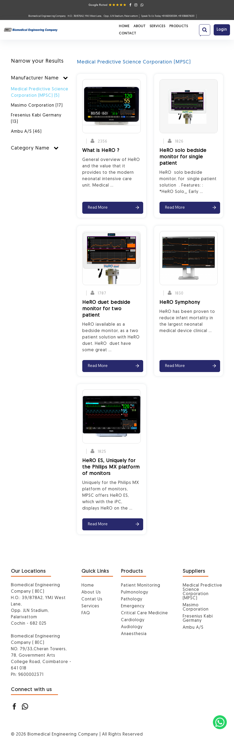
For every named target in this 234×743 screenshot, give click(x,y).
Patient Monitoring (140, 585)
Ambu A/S (26, 132)
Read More (98, 208)
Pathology (131, 599)
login (222, 28)
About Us (91, 592)
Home (73, 28)
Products (127, 28)
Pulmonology (134, 592)
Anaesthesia (134, 634)
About (89, 28)
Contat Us (92, 599)
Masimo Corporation (37, 105)
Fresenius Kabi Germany (36, 118)
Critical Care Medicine (144, 613)
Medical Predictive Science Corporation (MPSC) (39, 92)
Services (106, 28)
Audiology (132, 627)
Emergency (133, 606)
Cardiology (133, 620)
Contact (149, 28)
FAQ (85, 613)
